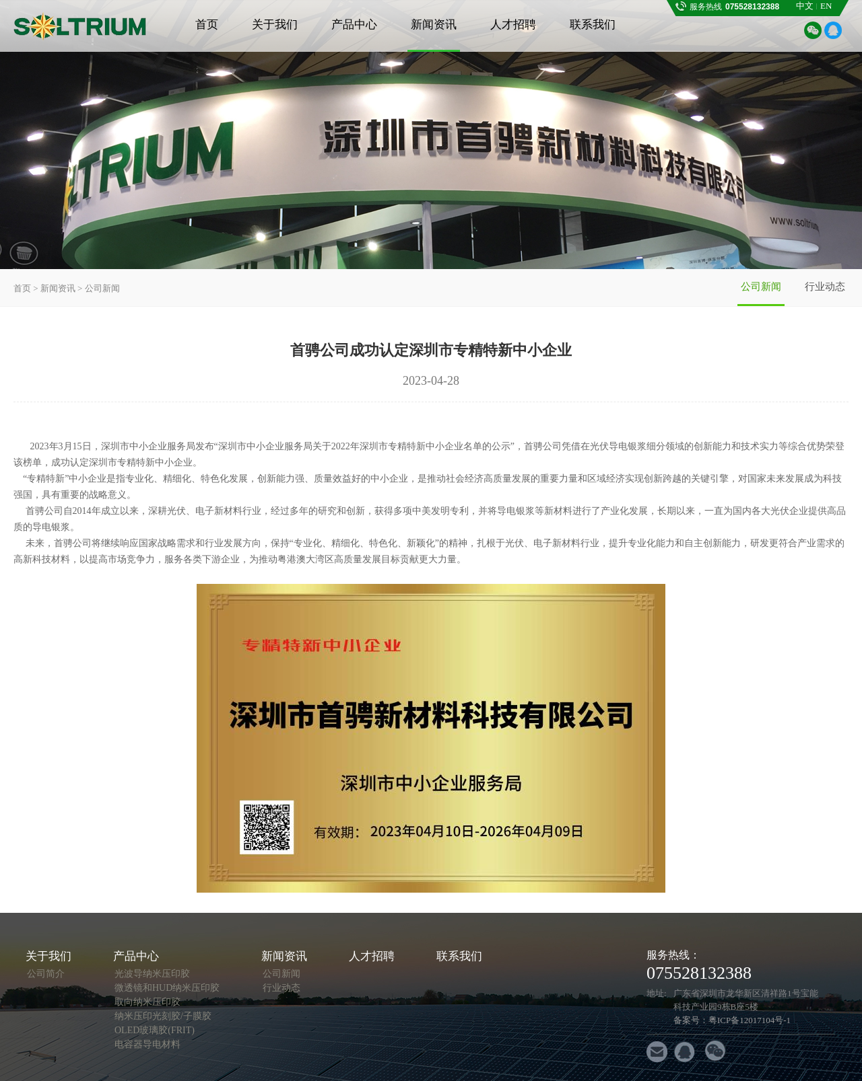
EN (826, 6)
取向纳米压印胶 (147, 1002)
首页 (206, 24)
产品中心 (354, 24)
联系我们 (593, 24)
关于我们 (275, 24)
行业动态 (825, 286)
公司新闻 (761, 286)
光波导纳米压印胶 (152, 974)
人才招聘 (513, 24)
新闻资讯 (434, 24)
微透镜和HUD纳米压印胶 (167, 988)
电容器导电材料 (147, 1044)
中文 (805, 6)
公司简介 (46, 974)
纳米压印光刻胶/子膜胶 (162, 1016)
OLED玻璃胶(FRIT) (154, 1030)
